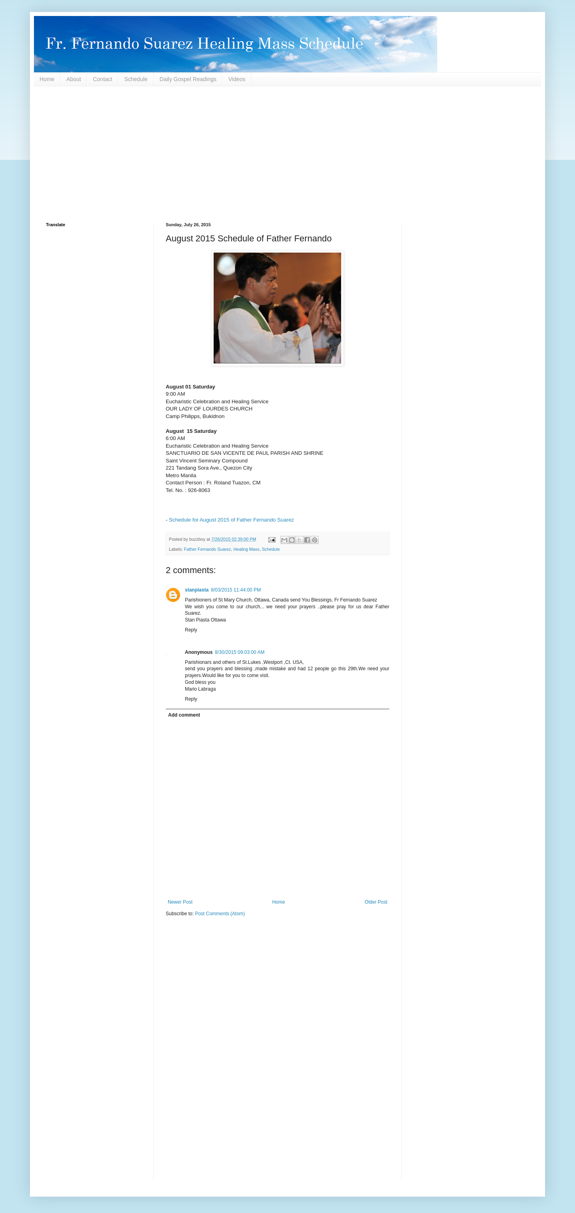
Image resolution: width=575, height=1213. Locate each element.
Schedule (135, 79)
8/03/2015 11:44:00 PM (236, 590)
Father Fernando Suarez (207, 549)
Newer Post (180, 902)
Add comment (184, 715)
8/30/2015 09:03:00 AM (239, 652)
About (73, 79)
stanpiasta (196, 590)
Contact (102, 79)
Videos (237, 79)
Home (47, 79)
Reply (191, 630)
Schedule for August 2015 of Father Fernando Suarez (231, 520)
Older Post (376, 902)
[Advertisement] (285, 154)
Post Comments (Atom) (220, 913)
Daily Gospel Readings (188, 79)
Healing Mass (246, 549)
